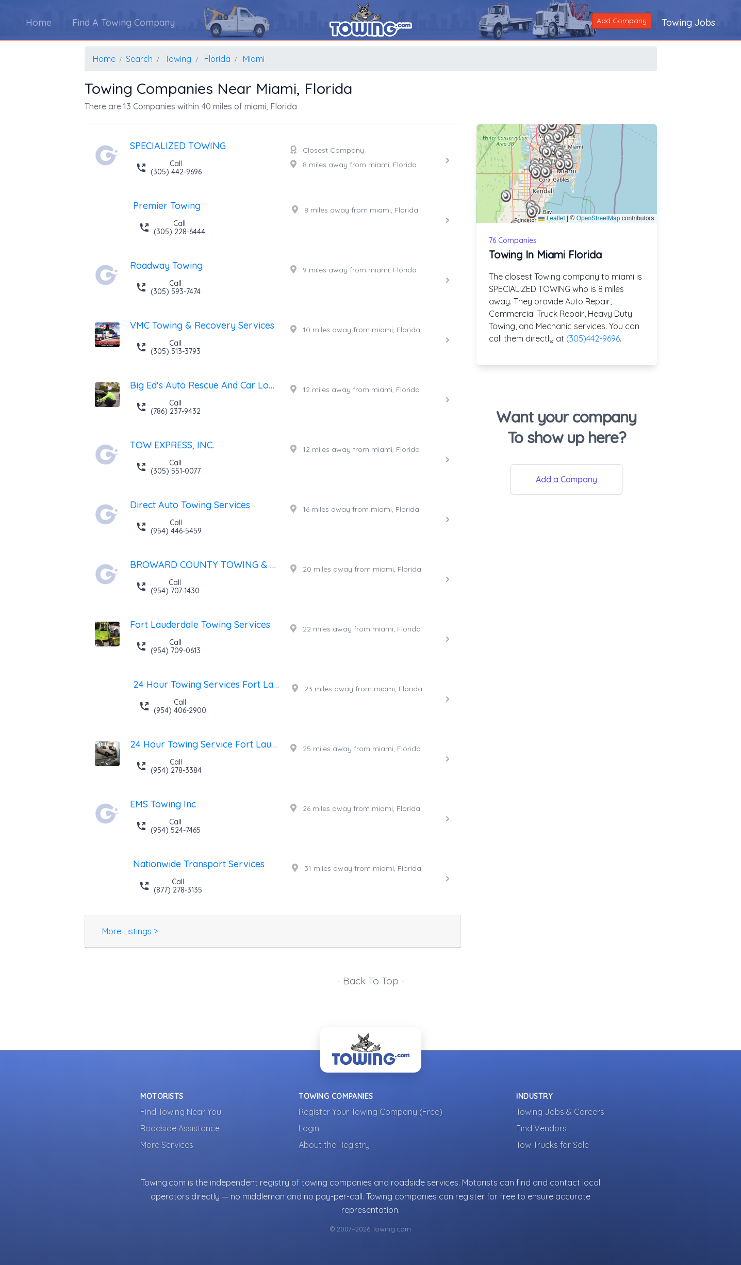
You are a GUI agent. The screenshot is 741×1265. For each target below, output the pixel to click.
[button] (545, 172)
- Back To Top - (371, 981)
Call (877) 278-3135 (170, 886)
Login (309, 1128)
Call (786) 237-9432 (168, 407)
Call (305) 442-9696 (169, 167)
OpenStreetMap (598, 218)
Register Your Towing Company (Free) (370, 1112)
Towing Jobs (688, 22)
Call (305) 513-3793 (168, 347)
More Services (166, 1145)
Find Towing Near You (180, 1112)
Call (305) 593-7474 (168, 287)
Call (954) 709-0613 (168, 646)
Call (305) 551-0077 (168, 467)
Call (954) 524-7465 (168, 826)
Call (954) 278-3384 (169, 766)
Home (39, 22)
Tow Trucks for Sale (552, 1145)
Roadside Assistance (180, 1128)
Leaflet (551, 218)
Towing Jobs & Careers (560, 1112)
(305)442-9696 (593, 338)
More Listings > (130, 931)
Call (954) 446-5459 (169, 527)
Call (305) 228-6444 (172, 227)
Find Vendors (541, 1128)
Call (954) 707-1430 (168, 586)
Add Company (622, 20)
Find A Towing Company (123, 22)
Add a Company (566, 479)
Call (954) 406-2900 (172, 706)
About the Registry (334, 1145)
